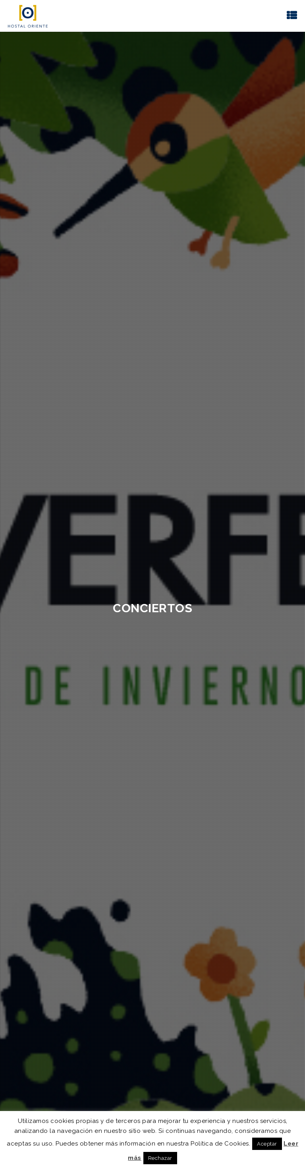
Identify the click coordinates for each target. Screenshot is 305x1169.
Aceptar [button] (267, 1144)
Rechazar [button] (160, 1158)
